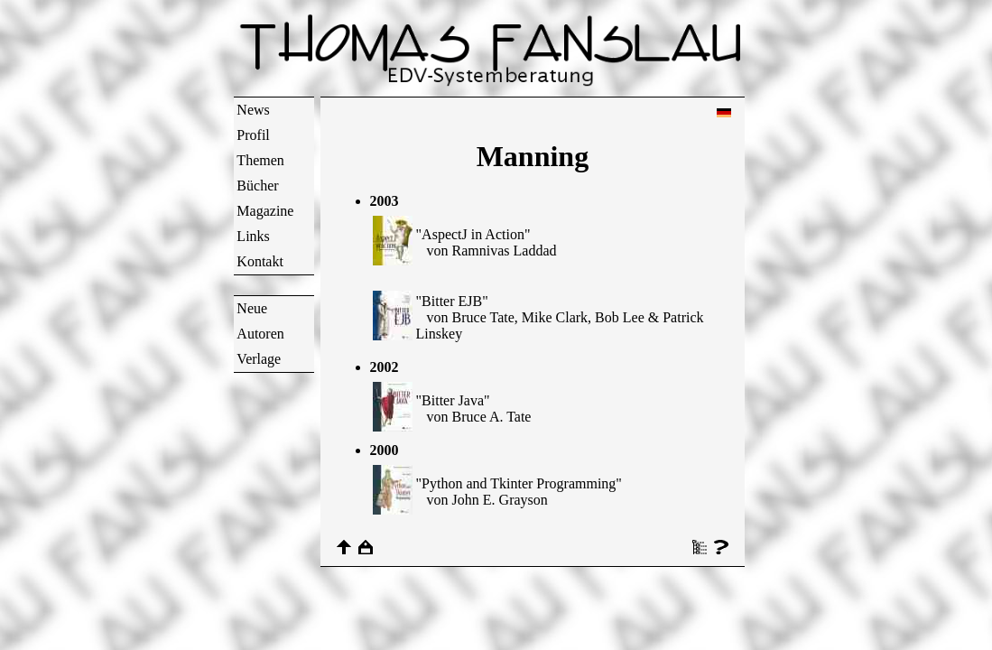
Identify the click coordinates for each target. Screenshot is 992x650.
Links (252, 236)
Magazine (264, 210)
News (252, 109)
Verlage (258, 359)
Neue (251, 308)
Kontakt (259, 261)
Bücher (257, 185)
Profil (252, 135)
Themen (259, 160)
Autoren (259, 333)
